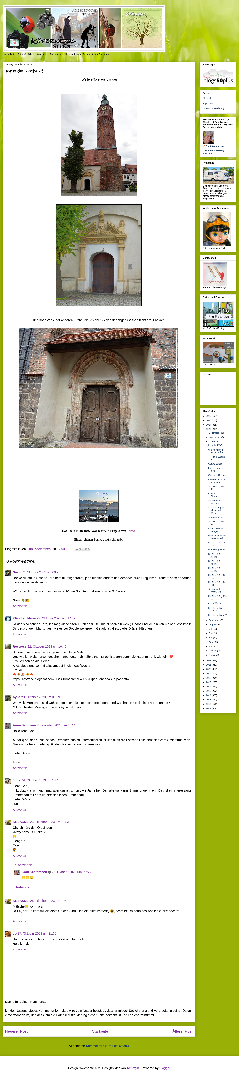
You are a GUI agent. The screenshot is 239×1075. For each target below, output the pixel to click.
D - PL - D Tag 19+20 (215, 569)
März (211, 646)
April (211, 642)
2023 (209, 429)
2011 (209, 708)
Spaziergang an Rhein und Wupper (216, 510)
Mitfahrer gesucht (216, 549)
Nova (132, 531)
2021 (209, 665)
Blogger (164, 1068)
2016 (209, 686)
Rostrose (20, 646)
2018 (209, 678)
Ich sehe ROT (215, 445)
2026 (209, 416)
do (15, 933)
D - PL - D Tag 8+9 (217, 614)
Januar (212, 655)
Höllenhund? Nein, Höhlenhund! (217, 537)
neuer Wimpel (215, 603)
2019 (209, 673)
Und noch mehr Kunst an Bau (216, 451)
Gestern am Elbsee (214, 495)
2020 (209, 669)
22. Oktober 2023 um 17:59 (55, 618)
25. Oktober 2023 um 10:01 (49, 901)
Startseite (100, 1031)
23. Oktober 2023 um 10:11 (56, 725)
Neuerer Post (16, 1031)
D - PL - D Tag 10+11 (215, 609)
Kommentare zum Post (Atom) (107, 1046)
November (214, 437)
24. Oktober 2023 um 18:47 (40, 780)
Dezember (214, 433)
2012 (209, 704)
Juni (211, 633)
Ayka (16, 697)
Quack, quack (215, 463)
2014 (209, 695)
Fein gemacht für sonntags (216, 481)
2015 (209, 691)
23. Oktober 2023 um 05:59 (40, 697)
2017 (209, 682)
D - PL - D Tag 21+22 (215, 562)
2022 (209, 660)
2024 (209, 424)
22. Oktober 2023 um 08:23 (41, 572)
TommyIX (133, 1068)
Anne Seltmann (24, 725)
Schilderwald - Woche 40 (215, 590)
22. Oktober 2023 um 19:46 (47, 646)
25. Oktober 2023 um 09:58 (71, 872)
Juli (211, 629)
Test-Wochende (216, 517)
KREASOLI (21, 822)
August (212, 624)
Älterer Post (182, 1031)
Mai (211, 637)
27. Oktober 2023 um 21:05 (37, 933)
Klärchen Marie (24, 618)
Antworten (20, 606)
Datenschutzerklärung (213, 108)
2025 (209, 420)
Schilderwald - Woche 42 (215, 502)
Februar (213, 650)
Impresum (208, 103)
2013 (209, 699)
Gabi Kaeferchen (34, 872)
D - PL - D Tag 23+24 (215, 555)
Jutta (16, 780)
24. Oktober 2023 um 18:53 (49, 822)
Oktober (213, 441)
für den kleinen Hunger (215, 530)
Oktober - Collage (217, 475)
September (214, 620)
